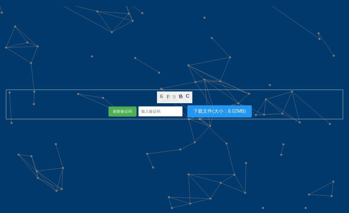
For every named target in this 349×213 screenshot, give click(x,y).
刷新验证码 (122, 111)
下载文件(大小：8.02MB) (219, 111)
